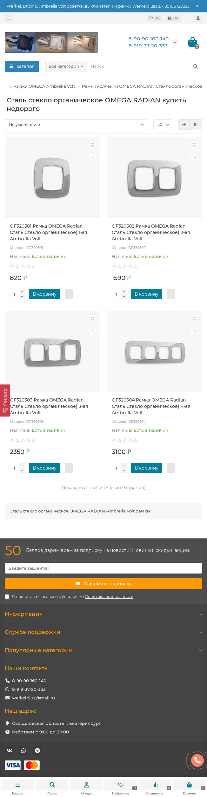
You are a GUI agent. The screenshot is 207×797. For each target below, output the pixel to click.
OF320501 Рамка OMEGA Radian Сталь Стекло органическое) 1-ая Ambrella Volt (48, 232)
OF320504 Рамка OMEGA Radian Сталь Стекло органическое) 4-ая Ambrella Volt (151, 406)
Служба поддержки (103, 632)
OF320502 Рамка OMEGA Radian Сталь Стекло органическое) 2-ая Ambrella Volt (151, 232)
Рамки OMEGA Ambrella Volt (44, 86)
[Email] (103, 568)
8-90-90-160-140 (29, 680)
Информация (103, 614)
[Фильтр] (5, 400)
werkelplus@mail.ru (33, 697)
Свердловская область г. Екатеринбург (56, 723)
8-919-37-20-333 (29, 689)
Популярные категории (103, 650)
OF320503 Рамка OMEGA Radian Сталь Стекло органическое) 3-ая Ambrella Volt (49, 406)
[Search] (144, 66)
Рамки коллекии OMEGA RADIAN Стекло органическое (142, 86)
